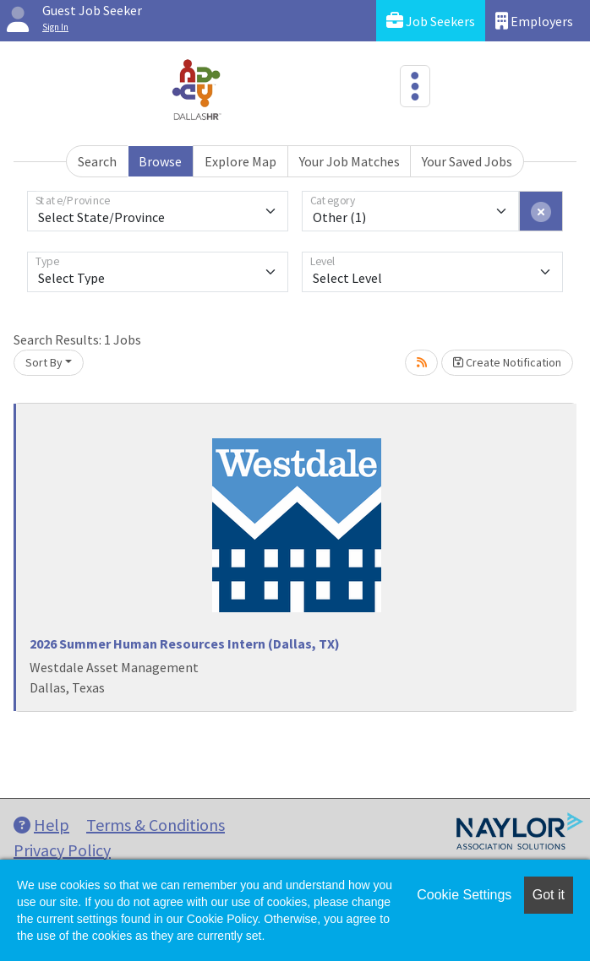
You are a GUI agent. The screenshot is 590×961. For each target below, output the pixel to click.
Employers (534, 20)
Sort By (44, 362)
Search (97, 161)
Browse (160, 161)
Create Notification (507, 362)
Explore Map (240, 161)
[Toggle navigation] (415, 86)
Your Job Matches (349, 161)
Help (41, 824)
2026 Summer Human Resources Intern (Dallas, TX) (185, 643)
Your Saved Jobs (467, 161)
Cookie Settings (464, 895)
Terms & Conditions (155, 824)
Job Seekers (430, 20)
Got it (549, 895)
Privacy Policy (62, 850)
